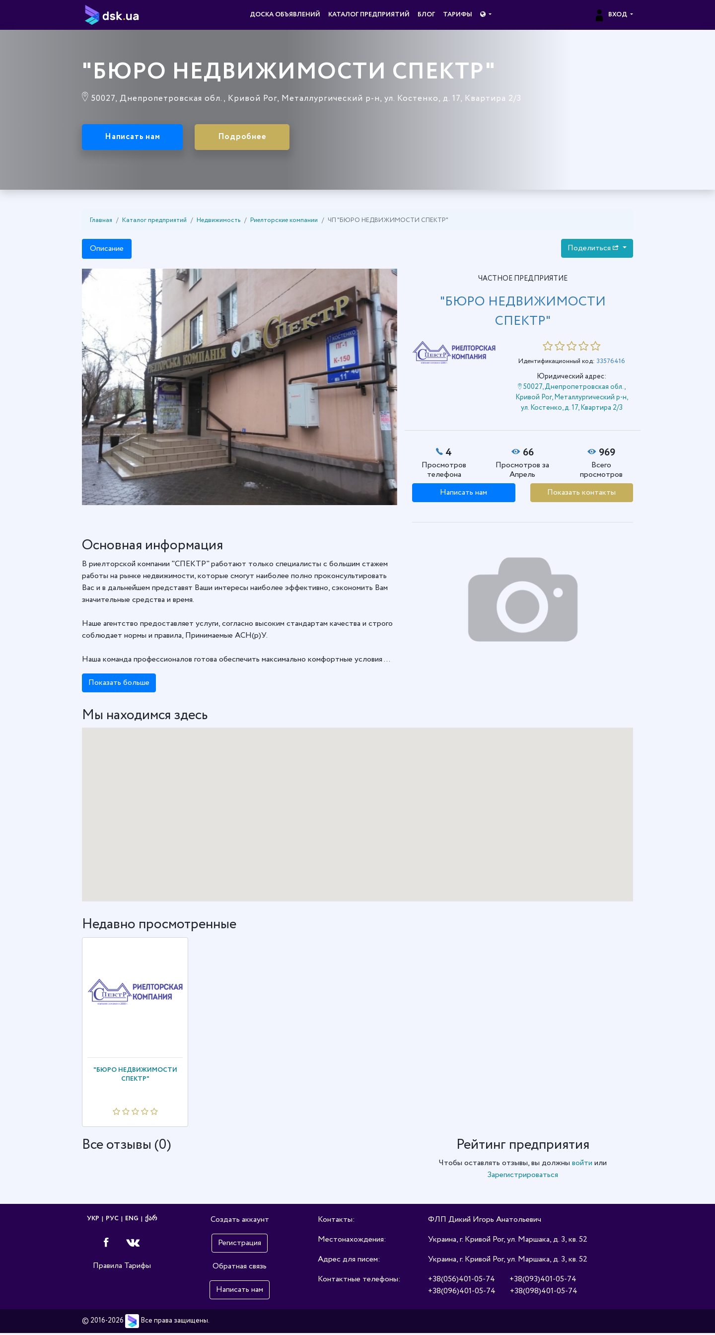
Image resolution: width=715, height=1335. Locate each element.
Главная (101, 221)
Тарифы (457, 14)
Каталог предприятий (369, 14)
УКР (93, 1220)
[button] (486, 15)
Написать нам (140, 138)
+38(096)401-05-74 (462, 1293)
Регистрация (239, 1245)
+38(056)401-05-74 (461, 1281)
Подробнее (263, 138)
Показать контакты (581, 494)
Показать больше (118, 684)
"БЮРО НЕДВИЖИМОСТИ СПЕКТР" (135, 1076)
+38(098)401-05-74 (543, 1293)
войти (582, 1165)
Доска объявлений (285, 14)
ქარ (151, 1220)
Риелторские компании (284, 221)
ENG (132, 1220)
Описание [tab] (107, 250)
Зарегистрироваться (522, 1177)
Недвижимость (218, 221)
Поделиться (594, 249)
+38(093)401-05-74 (542, 1281)
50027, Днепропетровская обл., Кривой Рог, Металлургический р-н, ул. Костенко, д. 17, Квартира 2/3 (571, 398)
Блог (426, 14)
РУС (112, 1220)
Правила (107, 1267)
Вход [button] (611, 14)
